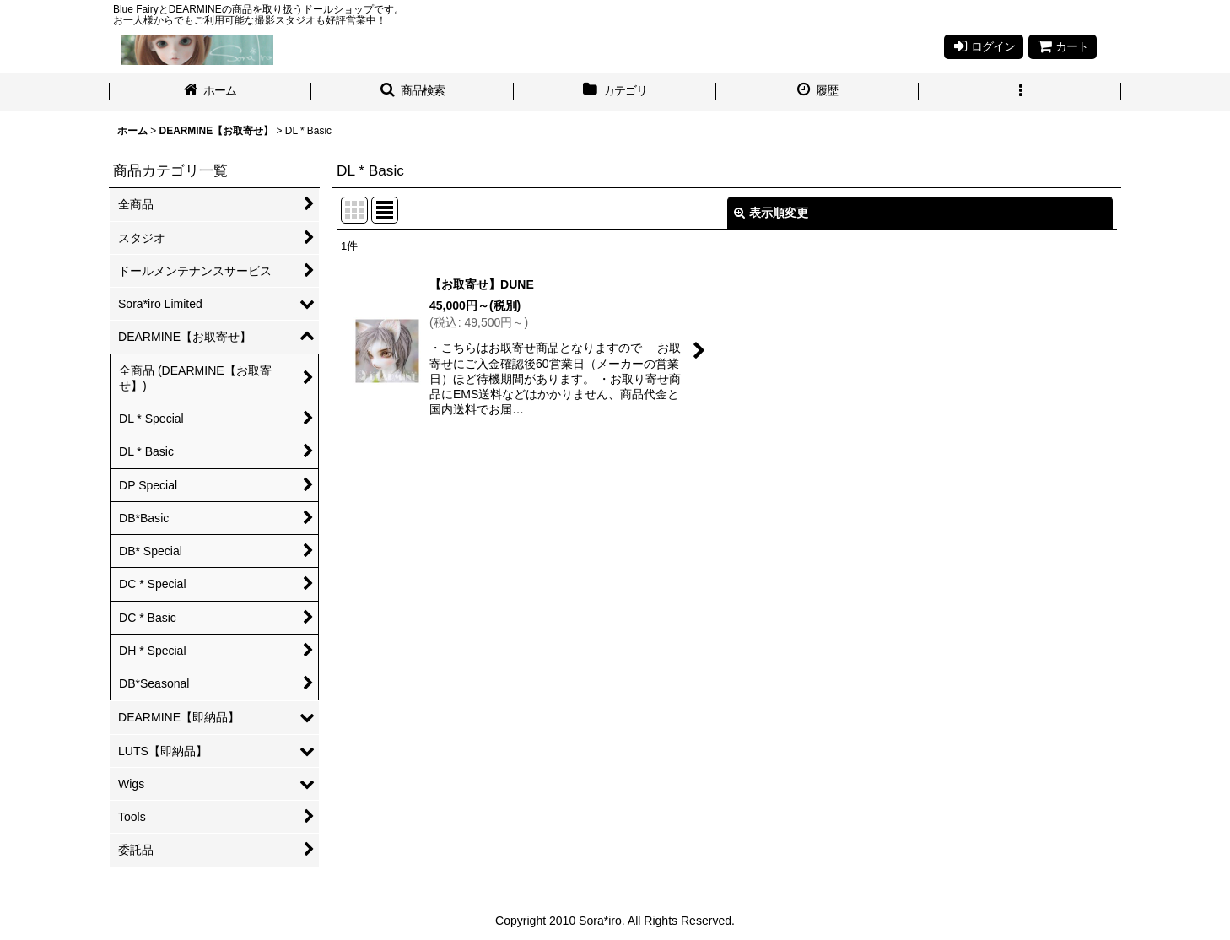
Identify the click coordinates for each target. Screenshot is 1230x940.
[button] (412, 92)
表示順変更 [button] (771, 212)
